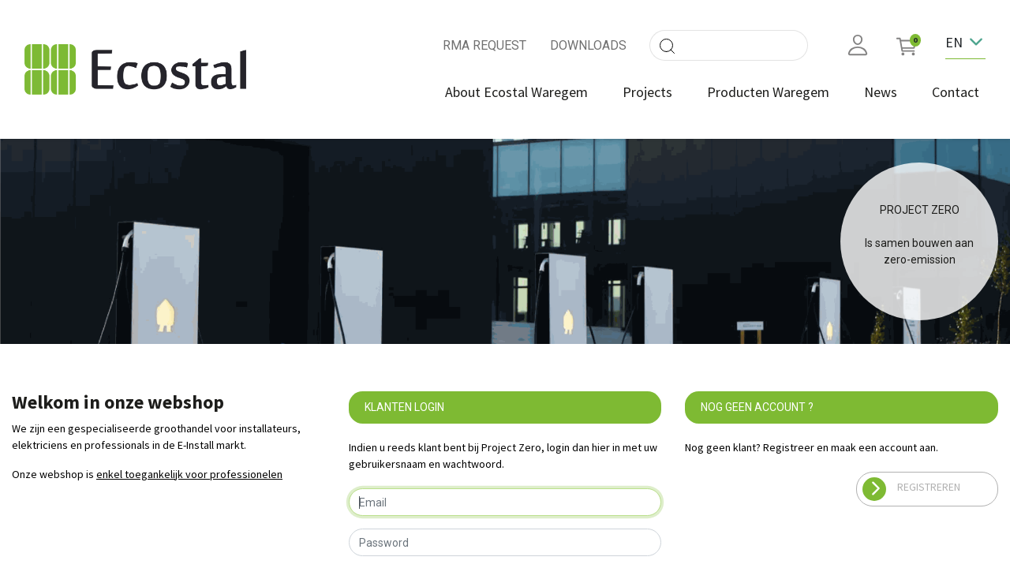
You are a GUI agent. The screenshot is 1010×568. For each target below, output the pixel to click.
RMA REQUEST (484, 45)
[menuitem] (516, 92)
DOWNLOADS (588, 45)
